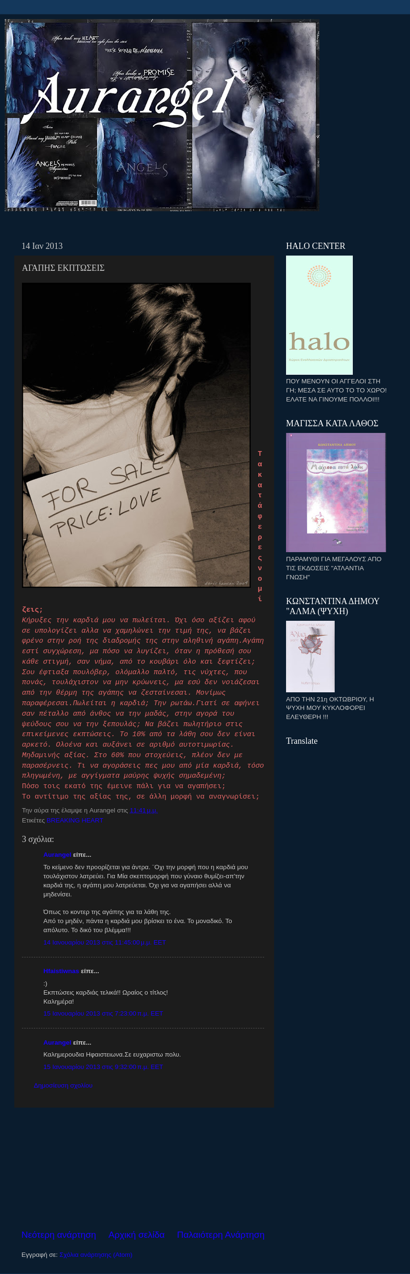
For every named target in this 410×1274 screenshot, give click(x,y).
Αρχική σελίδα (137, 1235)
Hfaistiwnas (61, 971)
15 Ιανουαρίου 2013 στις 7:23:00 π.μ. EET (103, 1013)
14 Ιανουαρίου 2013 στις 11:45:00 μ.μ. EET (104, 942)
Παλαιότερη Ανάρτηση (221, 1235)
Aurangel (57, 854)
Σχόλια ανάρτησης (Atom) (96, 1254)
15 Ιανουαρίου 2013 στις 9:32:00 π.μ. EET (103, 1066)
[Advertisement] (143, 1168)
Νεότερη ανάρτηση (58, 1235)
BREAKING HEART (75, 820)
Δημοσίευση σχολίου (63, 1085)
